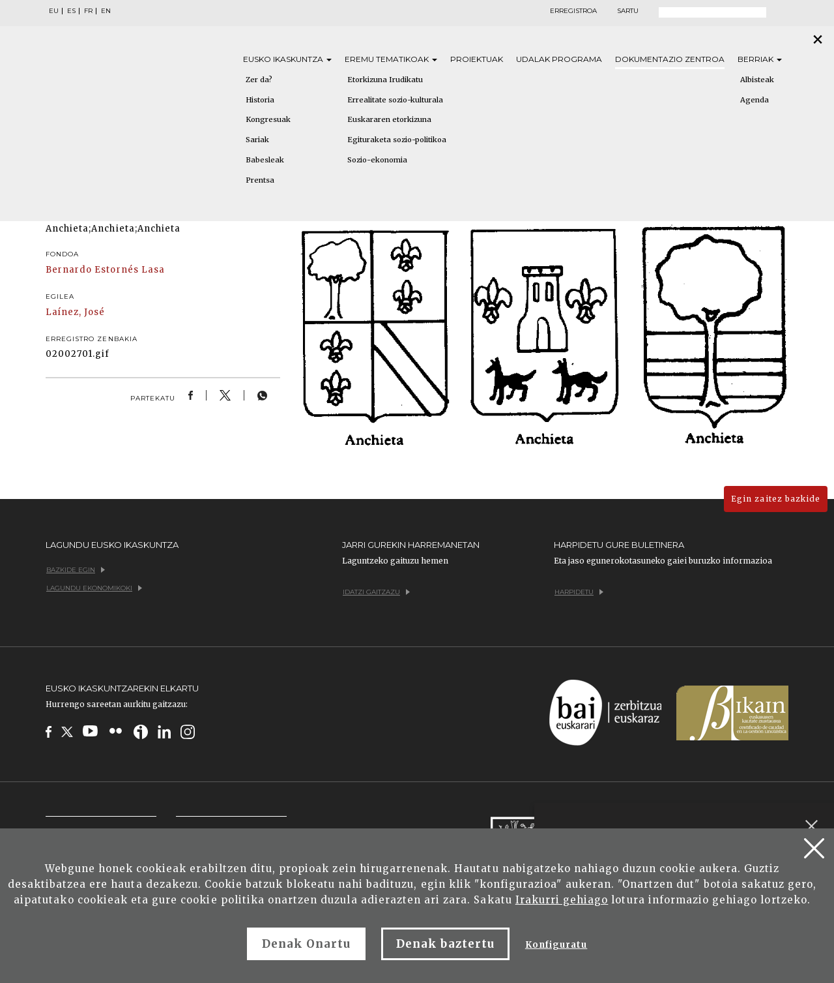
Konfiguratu (556, 944)
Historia (260, 99)
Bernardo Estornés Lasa (105, 269)
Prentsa (260, 180)
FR (88, 11)
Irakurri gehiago (562, 900)
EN (106, 11)
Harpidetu (578, 592)
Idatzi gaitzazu (376, 592)
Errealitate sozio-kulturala (395, 99)
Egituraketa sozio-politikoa (396, 139)
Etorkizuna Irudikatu (385, 79)
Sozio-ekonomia (377, 159)
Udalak (559, 59)
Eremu (391, 59)
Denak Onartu (306, 944)
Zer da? (259, 79)
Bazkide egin (75, 570)
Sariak (257, 139)
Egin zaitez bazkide (775, 499)
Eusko (287, 59)
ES (71, 11)
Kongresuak (268, 119)
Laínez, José (75, 312)
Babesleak (265, 159)
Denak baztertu (445, 944)
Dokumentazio (670, 59)
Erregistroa (573, 11)
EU (54, 11)
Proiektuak (476, 59)
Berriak (760, 59)
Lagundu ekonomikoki (94, 588)
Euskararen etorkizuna (389, 119)
